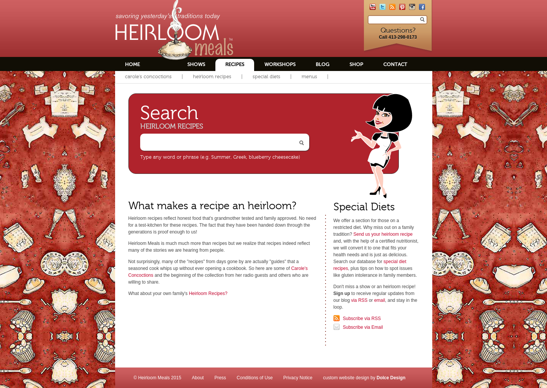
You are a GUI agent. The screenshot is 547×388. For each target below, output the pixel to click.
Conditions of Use (255, 377)
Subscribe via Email (363, 327)
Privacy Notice (298, 377)
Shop (356, 64)
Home (132, 64)
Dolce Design (390, 377)
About (198, 377)
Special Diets (266, 76)
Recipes (234, 64)
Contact (395, 64)
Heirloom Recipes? (208, 293)
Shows (196, 64)
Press (220, 377)
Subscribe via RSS (362, 318)
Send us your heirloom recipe (383, 234)
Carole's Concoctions (148, 76)
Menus (309, 76)
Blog (322, 64)
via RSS (359, 300)
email (379, 300)
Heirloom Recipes (212, 76)
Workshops (280, 64)
